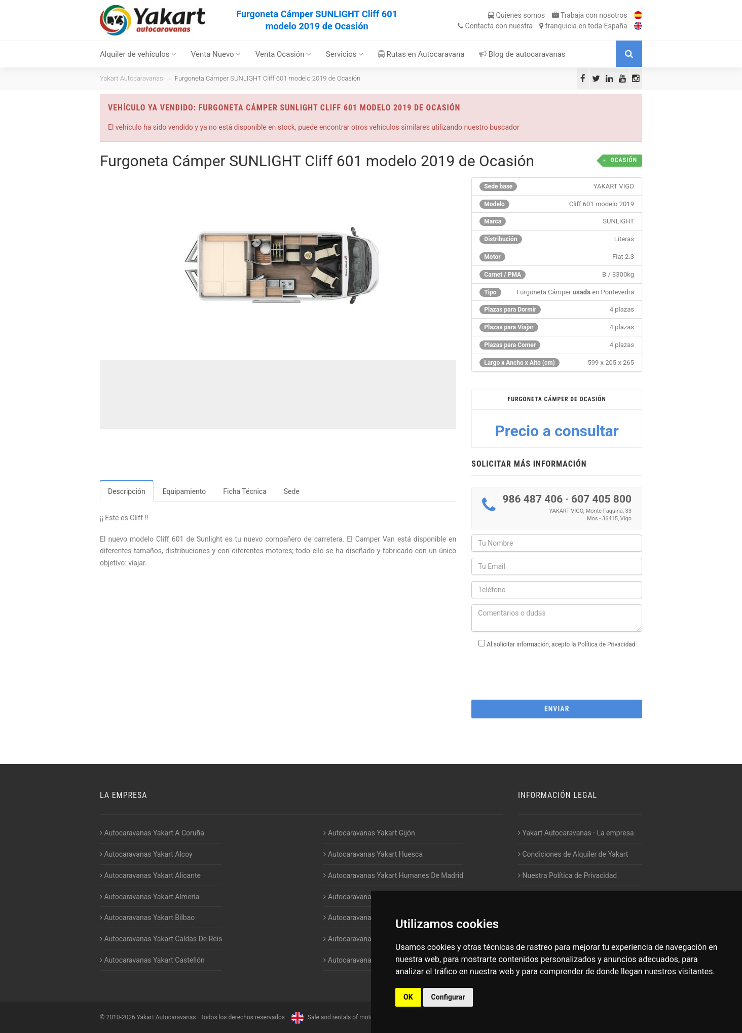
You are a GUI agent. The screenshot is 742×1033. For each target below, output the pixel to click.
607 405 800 (601, 499)
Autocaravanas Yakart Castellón (152, 960)
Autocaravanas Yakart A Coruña (152, 833)
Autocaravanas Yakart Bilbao (147, 917)
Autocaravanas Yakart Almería (149, 897)
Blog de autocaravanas (522, 54)
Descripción (126, 491)
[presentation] (557, 671)
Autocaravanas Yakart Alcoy (146, 854)
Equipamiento (184, 491)
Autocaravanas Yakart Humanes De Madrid (393, 875)
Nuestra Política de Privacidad (567, 875)
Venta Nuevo (216, 54)
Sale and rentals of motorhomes (341, 1017)
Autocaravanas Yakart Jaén (368, 897)
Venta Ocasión (283, 54)
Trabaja (589, 15)
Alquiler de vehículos (138, 54)
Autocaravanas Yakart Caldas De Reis (161, 939)
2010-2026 (120, 1017)
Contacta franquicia (542, 26)
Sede (292, 491)
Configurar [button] (448, 997)
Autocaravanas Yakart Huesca (373, 854)
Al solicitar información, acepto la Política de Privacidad (561, 644)
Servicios (345, 54)
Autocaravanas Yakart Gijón (369, 833)
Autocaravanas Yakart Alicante (150, 875)
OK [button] (408, 997)
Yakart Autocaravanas (131, 78)
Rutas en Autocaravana (421, 54)
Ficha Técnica (245, 491)
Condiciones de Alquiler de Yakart (573, 854)
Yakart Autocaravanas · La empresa (576, 833)
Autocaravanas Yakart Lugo (368, 917)
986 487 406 (532, 499)
